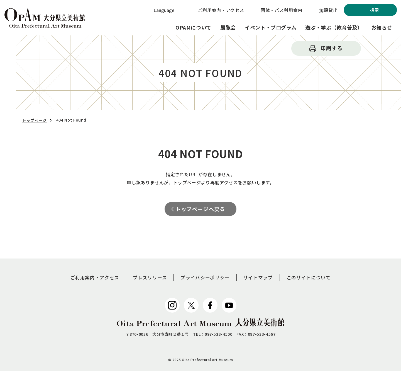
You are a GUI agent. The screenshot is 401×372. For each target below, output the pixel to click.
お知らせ (381, 27)
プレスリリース (148, 278)
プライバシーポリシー (205, 278)
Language (164, 10)
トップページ (34, 120)
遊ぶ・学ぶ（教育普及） (333, 27)
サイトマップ (260, 278)
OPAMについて (193, 27)
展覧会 (228, 27)
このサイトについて (313, 278)
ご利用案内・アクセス (221, 10)
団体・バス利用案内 (281, 10)
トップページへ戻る (200, 209)
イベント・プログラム (270, 27)
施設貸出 (328, 10)
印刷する (332, 48)
